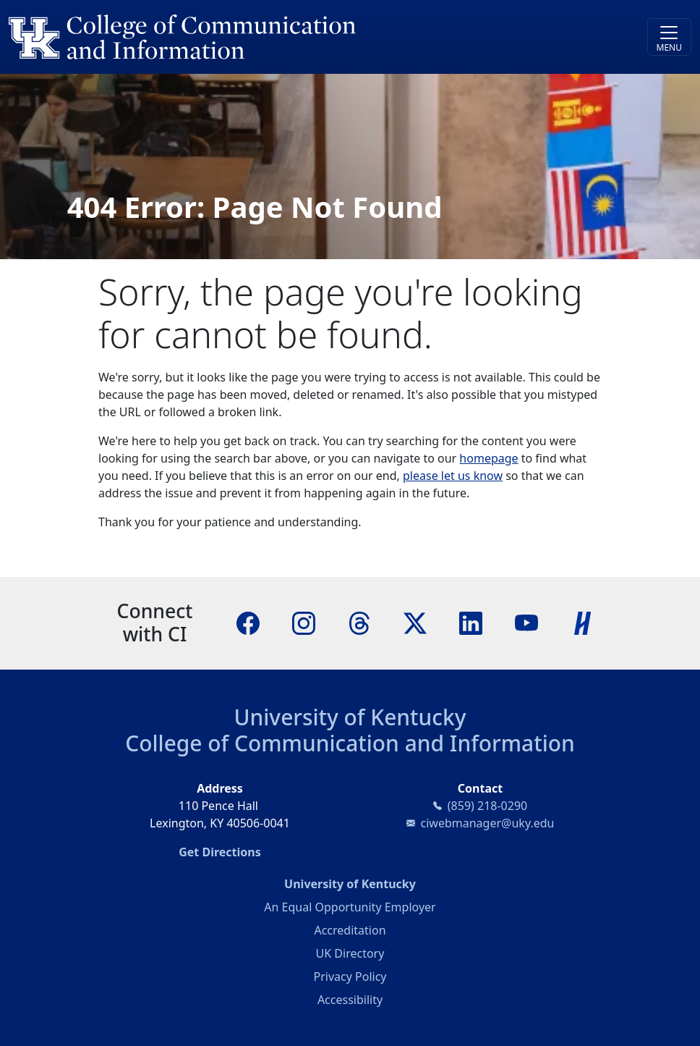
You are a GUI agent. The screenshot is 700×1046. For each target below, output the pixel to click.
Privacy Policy (350, 976)
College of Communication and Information (349, 743)
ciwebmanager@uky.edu (488, 823)
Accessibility (350, 1000)
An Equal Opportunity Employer (349, 907)
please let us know (453, 476)
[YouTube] (526, 622)
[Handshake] (583, 622)
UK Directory (350, 953)
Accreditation (349, 930)
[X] (415, 622)
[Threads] (359, 622)
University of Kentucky (350, 717)
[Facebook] (248, 622)
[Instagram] (303, 622)
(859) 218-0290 (487, 806)
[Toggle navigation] (669, 37)
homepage (488, 458)
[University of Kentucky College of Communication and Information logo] (265, 37)
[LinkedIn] (470, 622)
